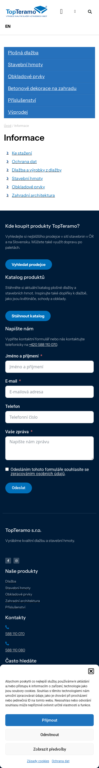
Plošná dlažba (23, 53)
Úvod (7, 126)
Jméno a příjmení (22, 356)
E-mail (11, 381)
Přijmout (49, 720)
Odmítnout (49, 734)
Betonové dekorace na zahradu (42, 88)
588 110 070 (15, 633)
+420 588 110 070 (43, 344)
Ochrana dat (60, 761)
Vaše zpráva (17, 431)
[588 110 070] (7, 627)
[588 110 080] (7, 643)
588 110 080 (15, 650)
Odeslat (18, 487)
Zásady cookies (38, 761)
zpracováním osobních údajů (38, 473)
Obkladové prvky (26, 76)
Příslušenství (22, 100)
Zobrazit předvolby (49, 749)
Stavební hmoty (25, 65)
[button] (91, 671)
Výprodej (18, 112)
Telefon (12, 406)
